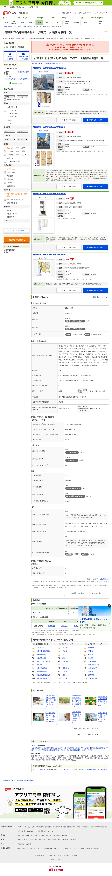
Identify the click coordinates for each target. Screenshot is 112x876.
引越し (24, 848)
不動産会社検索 (47, 848)
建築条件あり (12, 203)
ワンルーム (10, 123)
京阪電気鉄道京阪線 (43, 675)
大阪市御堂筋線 (42, 668)
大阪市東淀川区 (47, 748)
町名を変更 (23, 79)
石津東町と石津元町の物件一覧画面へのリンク (47, 63)
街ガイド (65, 848)
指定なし (10, 148)
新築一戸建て (43, 839)
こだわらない (12, 169)
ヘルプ (50, 855)
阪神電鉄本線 (41, 654)
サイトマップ (67, 855)
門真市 (56, 750)
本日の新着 (11, 172)
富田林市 (91, 675)
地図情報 (96, 848)
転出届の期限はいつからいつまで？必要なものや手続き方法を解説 (50, 717)
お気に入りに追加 (69, 120)
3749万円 (51, 626)
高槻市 (102, 748)
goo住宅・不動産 (6, 826)
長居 (64, 675)
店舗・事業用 (91, 769)
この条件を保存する (10, 56)
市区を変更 (11, 79)
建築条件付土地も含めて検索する (17, 195)
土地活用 (28, 844)
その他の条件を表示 (16, 231)
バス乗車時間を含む (13, 161)
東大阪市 (91, 648)
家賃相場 (64, 835)
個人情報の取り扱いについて (26, 831)
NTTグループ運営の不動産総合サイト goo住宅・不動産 (20, 7)
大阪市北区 (89, 748)
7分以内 (22, 151)
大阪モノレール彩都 (43, 661)
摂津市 (62, 750)
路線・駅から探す (17, 83)
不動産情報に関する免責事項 (25, 780)
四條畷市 (77, 750)
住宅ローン (73, 839)
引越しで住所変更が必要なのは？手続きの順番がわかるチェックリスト (76, 717)
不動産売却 (21, 844)
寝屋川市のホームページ (100, 297)
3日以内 (10, 179)
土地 (59, 839)
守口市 (90, 658)
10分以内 (10, 155)
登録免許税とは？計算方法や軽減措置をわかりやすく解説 (102, 701)
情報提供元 (85, 827)
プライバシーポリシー (39, 855)
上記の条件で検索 (17, 240)
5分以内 (10, 151)
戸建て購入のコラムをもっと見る (87, 728)
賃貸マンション (50, 835)
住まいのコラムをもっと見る (87, 734)
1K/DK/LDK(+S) (12, 107)
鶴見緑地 (65, 668)
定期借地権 (10, 217)
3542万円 (75, 612)
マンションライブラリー (34, 848)
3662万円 (64, 626)
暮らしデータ (58, 848)
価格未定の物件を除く (14, 99)
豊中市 (90, 651)
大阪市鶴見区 (78, 748)
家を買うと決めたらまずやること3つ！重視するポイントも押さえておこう (51, 701)
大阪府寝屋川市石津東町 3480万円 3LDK (49, 127)
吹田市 (96, 748)
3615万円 (77, 626)
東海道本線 (40, 648)
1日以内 (10, 176)
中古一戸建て (65, 769)
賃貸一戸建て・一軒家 (37, 835)
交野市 (84, 750)
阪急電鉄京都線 (42, 678)
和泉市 (90, 671)
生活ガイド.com (104, 579)
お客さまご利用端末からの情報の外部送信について (47, 827)
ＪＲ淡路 (65, 661)
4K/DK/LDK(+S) (12, 117)
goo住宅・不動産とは (24, 827)
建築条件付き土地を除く (16, 199)
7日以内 (10, 183)
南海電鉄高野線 (42, 671)
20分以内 (10, 158)
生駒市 (90, 750)
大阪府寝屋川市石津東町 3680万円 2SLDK (49, 68)
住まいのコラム (74, 848)
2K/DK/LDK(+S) (12, 110)
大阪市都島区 (92, 668)
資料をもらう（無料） (95, 120)
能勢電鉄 (40, 665)
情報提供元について (9, 780)
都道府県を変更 (23, 72)
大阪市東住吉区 (93, 665)
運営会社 (75, 855)
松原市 (90, 654)
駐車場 (58, 835)
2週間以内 (11, 186)
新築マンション (22, 839)
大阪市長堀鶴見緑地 (43, 651)
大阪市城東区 (68, 748)
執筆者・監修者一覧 (86, 848)
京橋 (64, 658)
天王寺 (64, 678)
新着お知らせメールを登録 (23, 56)
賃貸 (81, 769)
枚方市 (38, 750)
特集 (19, 848)
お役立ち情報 (5, 848)
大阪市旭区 (58, 748)
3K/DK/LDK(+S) (12, 113)
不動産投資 (103, 769)
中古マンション (39, 769)
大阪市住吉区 (92, 678)
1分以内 (22, 148)
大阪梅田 (65, 648)
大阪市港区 (92, 661)
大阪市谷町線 (41, 658)
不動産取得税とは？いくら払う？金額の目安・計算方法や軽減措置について (76, 701)
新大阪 (64, 651)
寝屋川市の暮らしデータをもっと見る (87, 593)
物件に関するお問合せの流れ (71, 827)
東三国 (64, 665)
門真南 (64, 671)
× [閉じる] (109, 606)
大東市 (50, 750)
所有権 (9, 210)
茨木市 (44, 750)
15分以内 (23, 155)
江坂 (64, 654)
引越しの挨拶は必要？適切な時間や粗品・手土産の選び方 (102, 717)
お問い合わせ (57, 855)
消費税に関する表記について (44, 831)
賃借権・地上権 (12, 214)
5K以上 (9, 120)
